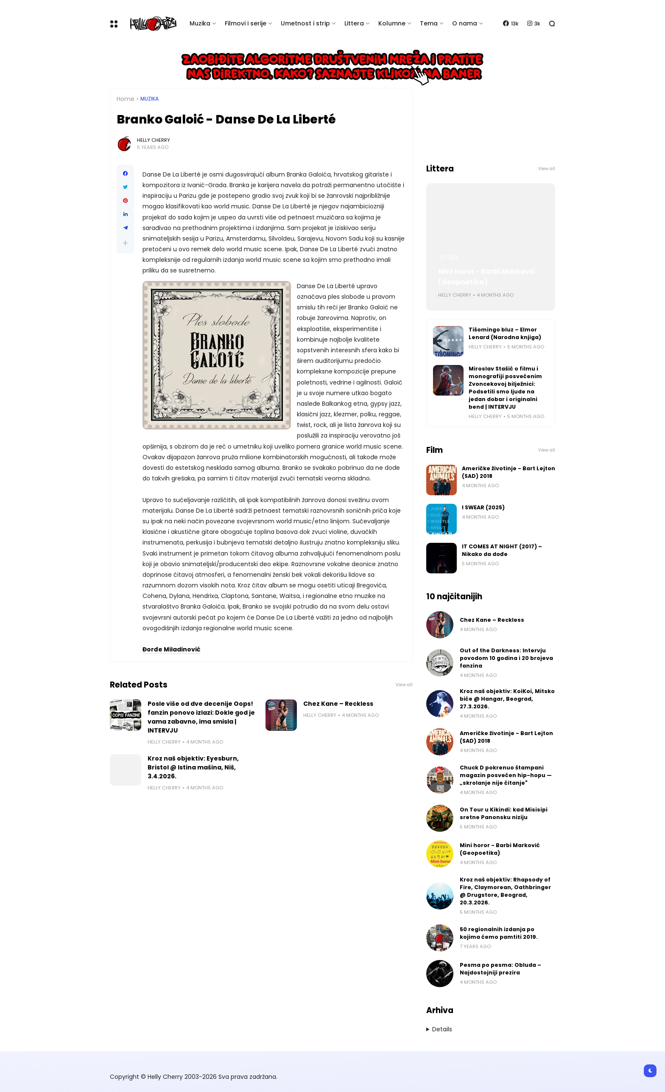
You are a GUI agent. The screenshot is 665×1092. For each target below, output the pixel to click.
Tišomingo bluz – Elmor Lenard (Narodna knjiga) (505, 333)
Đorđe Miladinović (171, 649)
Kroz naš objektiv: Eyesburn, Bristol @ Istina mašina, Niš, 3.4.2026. (193, 767)
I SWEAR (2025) (483, 507)
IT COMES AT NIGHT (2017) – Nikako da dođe (502, 550)
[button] (125, 243)
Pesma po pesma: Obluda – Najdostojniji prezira (500, 968)
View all (404, 685)
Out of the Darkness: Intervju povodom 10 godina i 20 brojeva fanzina (506, 658)
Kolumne (391, 23)
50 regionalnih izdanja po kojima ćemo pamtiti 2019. (499, 933)
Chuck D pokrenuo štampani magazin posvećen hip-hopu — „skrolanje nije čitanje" (506, 775)
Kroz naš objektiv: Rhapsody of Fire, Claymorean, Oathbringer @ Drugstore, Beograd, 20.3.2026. (505, 891)
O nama (464, 23)
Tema (429, 23)
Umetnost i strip (305, 23)
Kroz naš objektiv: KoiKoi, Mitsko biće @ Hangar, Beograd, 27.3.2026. (507, 699)
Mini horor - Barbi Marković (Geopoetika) (487, 277)
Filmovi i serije (245, 23)
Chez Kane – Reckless (338, 703)
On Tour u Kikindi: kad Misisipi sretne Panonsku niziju (504, 813)
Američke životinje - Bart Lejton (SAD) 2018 (508, 472)
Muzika (200, 23)
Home (125, 99)
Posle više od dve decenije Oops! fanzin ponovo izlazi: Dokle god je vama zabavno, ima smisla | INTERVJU (201, 717)
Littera (354, 23)
